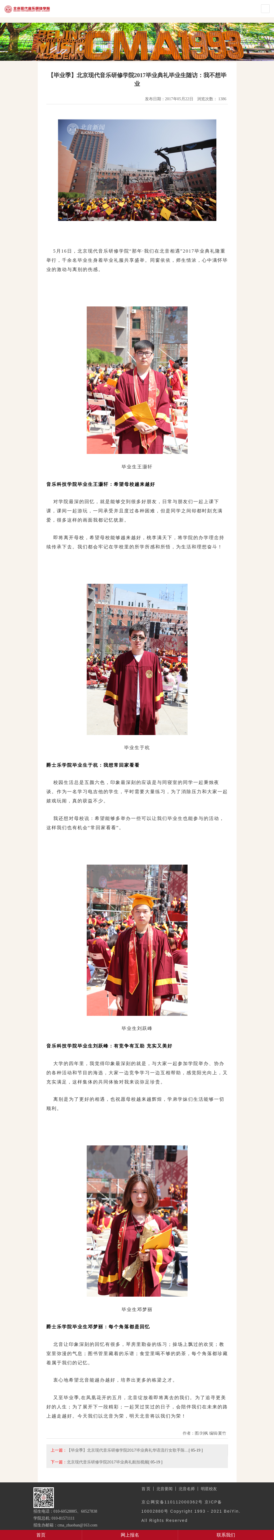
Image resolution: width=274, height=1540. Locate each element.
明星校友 (209, 1488)
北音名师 (187, 1488)
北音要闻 (164, 1488)
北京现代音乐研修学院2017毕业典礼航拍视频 (107, 1462)
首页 (41, 1535)
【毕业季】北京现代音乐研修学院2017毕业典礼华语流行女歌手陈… (128, 1450)
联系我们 (226, 1535)
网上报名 (130, 1535)
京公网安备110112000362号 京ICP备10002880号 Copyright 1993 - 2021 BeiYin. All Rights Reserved (191, 1511)
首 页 (146, 1488)
